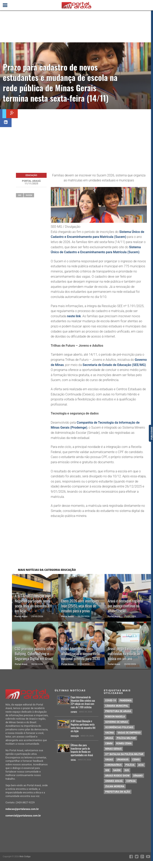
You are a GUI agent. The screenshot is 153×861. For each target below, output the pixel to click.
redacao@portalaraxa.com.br (22, 808)
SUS (127, 770)
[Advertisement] (82, 139)
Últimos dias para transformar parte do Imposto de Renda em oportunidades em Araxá (82, 750)
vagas (109, 759)
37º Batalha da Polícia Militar (124, 754)
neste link (74, 316)
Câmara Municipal (116, 705)
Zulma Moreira (114, 786)
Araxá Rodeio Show (117, 775)
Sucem (29, 195)
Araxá (109, 738)
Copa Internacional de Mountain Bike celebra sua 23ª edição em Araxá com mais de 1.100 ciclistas (83, 702)
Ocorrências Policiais (119, 727)
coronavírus (113, 765)
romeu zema (124, 743)
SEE (19, 195)
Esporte (74, 712)
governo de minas (116, 722)
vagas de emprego (129, 732)
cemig (136, 759)
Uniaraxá (122, 759)
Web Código (24, 856)
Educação (75, 736)
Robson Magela (115, 716)
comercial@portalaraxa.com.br (23, 815)
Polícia (129, 765)
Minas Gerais (113, 748)
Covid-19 (110, 700)
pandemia (125, 700)
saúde (117, 770)
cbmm (108, 743)
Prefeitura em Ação (117, 791)
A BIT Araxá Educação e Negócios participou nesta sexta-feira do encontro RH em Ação (83, 726)
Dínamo (138, 775)
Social (73, 760)
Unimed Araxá (114, 781)
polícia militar (126, 738)
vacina (109, 732)
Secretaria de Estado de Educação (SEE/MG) (114, 365)
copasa (130, 781)
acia (141, 765)
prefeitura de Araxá (118, 711)
